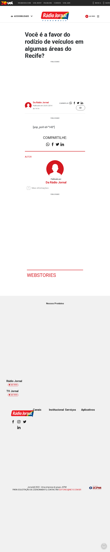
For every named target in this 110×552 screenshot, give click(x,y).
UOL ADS (66, 3)
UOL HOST (37, 3)
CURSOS (57, 3)
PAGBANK (48, 3)
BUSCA (97, 3)
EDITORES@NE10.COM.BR (70, 489)
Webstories (42, 275)
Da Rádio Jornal (41, 102)
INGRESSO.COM (24, 3)
